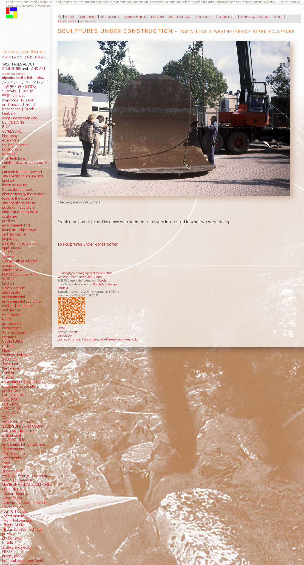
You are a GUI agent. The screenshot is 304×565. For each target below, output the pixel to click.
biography (10, 135)
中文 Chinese (13, 95)
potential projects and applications (19, 245)
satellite (8, 269)
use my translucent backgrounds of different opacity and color (98, 339)
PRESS (7, 551)
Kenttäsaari (11, 368)
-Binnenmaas (13, 448)
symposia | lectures (17, 421)
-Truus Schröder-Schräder (23, 529)
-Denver (8, 256)
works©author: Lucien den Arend (80, 277)
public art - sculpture (18, 207)
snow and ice (12, 471)
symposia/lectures (254, 16)
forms (6, 319)
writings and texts (16, 354)
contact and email (25, 56)
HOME (62, 328)
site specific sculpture (19, 202)
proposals (9, 238)
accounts (87, 21)
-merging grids (13, 453)
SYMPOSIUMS (13, 439)
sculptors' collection (17, 547)
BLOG (6, 126)
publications (204, 16)
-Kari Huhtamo (14, 515)
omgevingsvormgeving (19, 117)
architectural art (14, 234)
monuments (11, 327)
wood (6, 462)
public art (9, 220)
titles (6, 350)
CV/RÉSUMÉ (12, 131)
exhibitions (227, 16)
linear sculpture (14, 184)
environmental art (16, 225)
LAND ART (37, 68)
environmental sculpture (21, 301)
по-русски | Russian (18, 100)
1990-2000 (11, 408)
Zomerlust (10, 363)
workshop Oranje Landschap (25, 475)
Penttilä (63, 288)
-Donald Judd (12, 506)
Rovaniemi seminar (17, 480)
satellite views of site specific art (24, 164)
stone (6, 466)
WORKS (8, 278)
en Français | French (19, 104)
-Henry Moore (13, 524)
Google (102, 280)
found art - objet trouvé (20, 229)
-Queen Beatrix (14, 493)
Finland (8, 377)
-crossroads (11, 457)
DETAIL (7, 345)
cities (278, 16)
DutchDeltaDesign (105, 284)
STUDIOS (10, 359)
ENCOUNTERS (13, 489)
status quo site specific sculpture (20, 213)
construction (12, 314)
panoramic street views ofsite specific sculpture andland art (22, 176)
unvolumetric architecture (22, 381)
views (19, 269)
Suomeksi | (11, 91)
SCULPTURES (12, 341)
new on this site (68, 332)
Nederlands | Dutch (18, 108)
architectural (180, 16)
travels (7, 542)
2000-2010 (10, 412)
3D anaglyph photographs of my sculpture (85, 273)
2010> (7, 417)
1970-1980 (10, 399)
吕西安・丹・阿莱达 (19, 86)
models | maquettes (18, 305)
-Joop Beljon (12, 497)
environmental (135, 16)
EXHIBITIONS (13, 395)
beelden (8, 113)
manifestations (14, 158)
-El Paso (8, 251)
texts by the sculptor (18, 198)
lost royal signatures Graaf (22, 560)
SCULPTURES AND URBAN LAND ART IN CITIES (23, 428)
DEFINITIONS (13, 122)
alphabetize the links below (23, 77)
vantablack (65, 335)
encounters (67, 21)
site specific (110, 16)
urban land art (13, 287)
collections (10, 153)
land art (157, 16)
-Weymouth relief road (19, 261)
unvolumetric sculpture (20, 386)
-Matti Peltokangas (17, 520)
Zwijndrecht (11, 435)
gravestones (12, 323)
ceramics (9, 336)
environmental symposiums (24, 444)
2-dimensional (13, 332)
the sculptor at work (17, 189)
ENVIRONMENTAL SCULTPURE (26, 484)
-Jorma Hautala (14, 511)
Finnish (26, 91)
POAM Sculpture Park (19, 274)
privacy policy (12, 555)
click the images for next (13, 73)
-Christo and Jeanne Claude (24, 502)
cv (59, 16)
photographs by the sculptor (24, 193)
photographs (12, 538)
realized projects (15, 144)
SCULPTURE (11, 68)
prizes (7, 533)
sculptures (87, 16)
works (70, 16)
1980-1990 (10, 404)
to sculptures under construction (88, 244)
